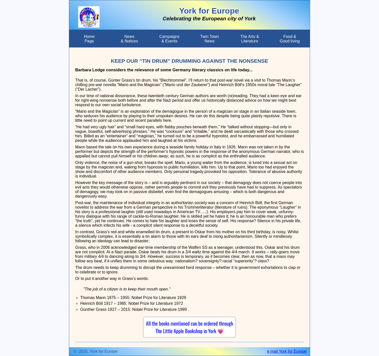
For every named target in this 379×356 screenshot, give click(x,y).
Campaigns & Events (169, 38)
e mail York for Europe (287, 351)
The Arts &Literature (249, 38)
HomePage (89, 38)
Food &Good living (290, 38)
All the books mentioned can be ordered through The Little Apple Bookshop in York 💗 (189, 327)
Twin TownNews (209, 38)
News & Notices (129, 38)
